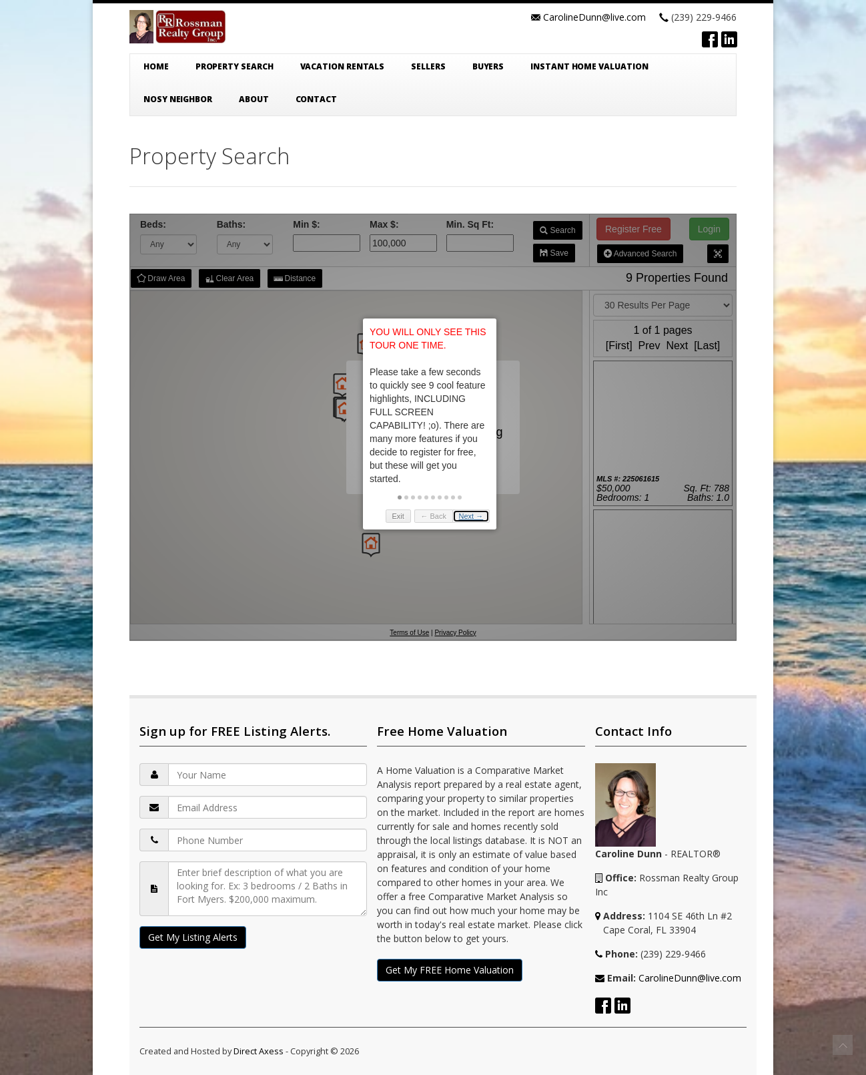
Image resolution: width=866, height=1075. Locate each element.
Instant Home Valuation (589, 66)
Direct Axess (259, 1051)
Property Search (234, 66)
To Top (843, 1045)
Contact (316, 99)
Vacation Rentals (342, 66)
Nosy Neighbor (177, 99)
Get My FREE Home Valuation (450, 969)
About (254, 99)
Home (156, 66)
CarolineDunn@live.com (594, 17)
